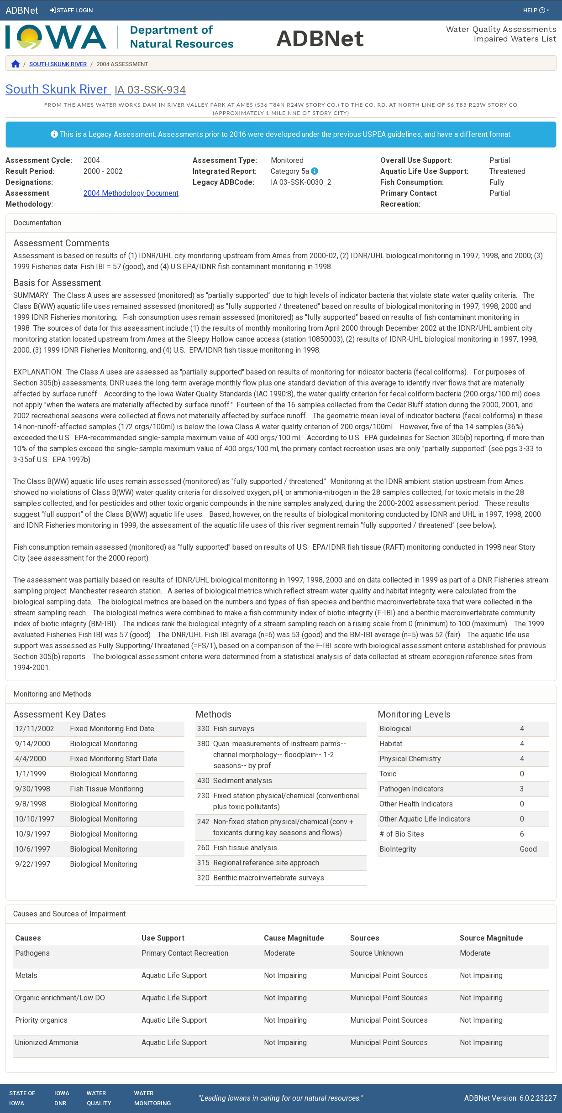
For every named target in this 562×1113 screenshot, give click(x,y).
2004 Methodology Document (131, 193)
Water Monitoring (152, 1098)
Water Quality (99, 1098)
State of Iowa (22, 1098)
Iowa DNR (61, 1098)
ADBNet (21, 10)
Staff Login (71, 10)
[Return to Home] (15, 64)
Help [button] (534, 10)
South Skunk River (58, 64)
